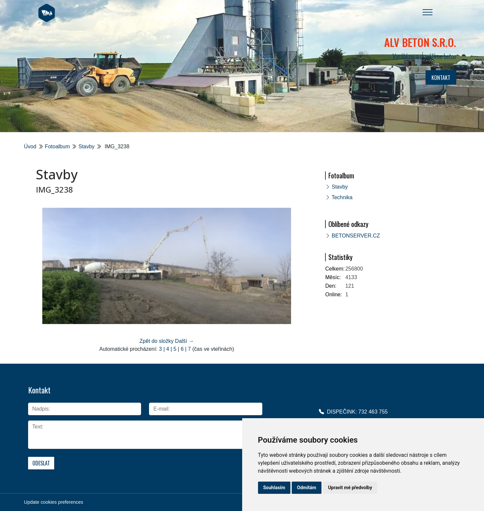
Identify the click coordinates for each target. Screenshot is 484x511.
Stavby (86, 146)
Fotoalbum (57, 146)
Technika (342, 197)
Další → (184, 341)
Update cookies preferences (53, 502)
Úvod (30, 146)
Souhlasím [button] (274, 487)
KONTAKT (440, 78)
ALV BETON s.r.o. (420, 42)
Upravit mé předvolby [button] (350, 487)
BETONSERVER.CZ (356, 235)
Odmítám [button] (306, 487)
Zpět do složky (156, 341)
